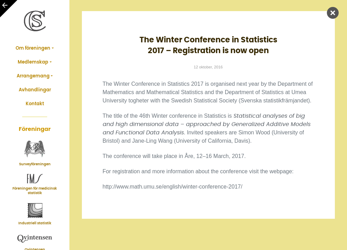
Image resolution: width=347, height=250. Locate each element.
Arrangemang (33, 76)
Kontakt (35, 104)
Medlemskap (33, 62)
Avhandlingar (35, 90)
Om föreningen (33, 48)
